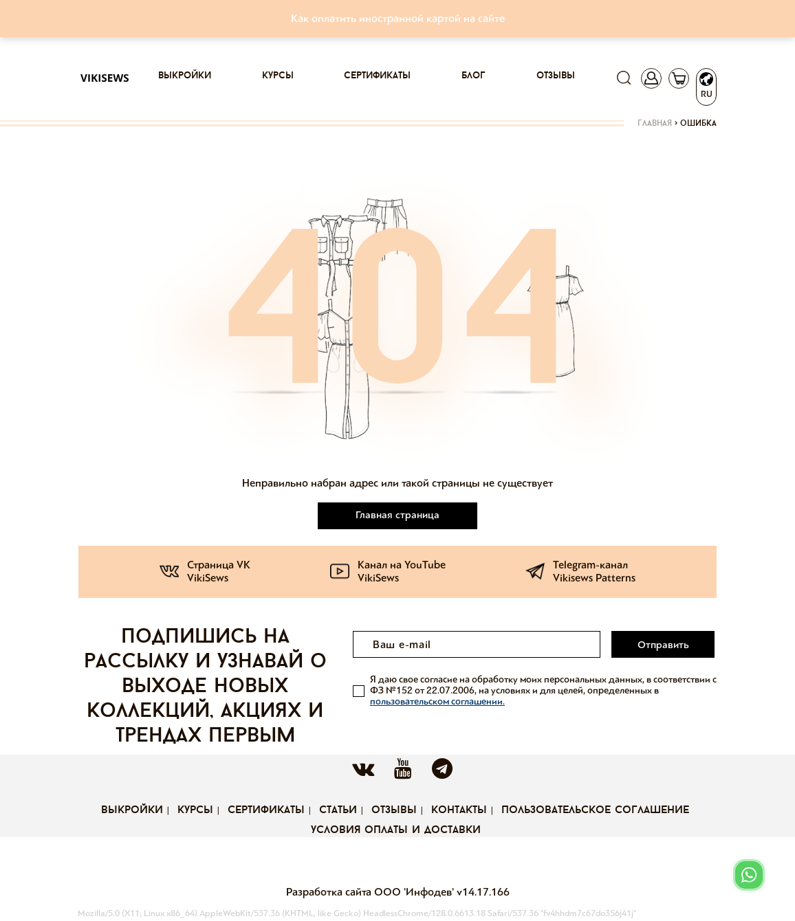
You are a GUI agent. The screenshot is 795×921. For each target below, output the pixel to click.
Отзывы (555, 76)
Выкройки (184, 76)
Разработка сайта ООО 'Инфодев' (371, 891)
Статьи (338, 810)
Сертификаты (377, 76)
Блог (473, 76)
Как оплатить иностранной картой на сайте (398, 18)
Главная (655, 124)
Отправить (663, 645)
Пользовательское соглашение (595, 810)
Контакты (459, 810)
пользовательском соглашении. (437, 701)
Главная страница (397, 515)
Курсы (278, 76)
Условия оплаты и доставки (396, 830)
